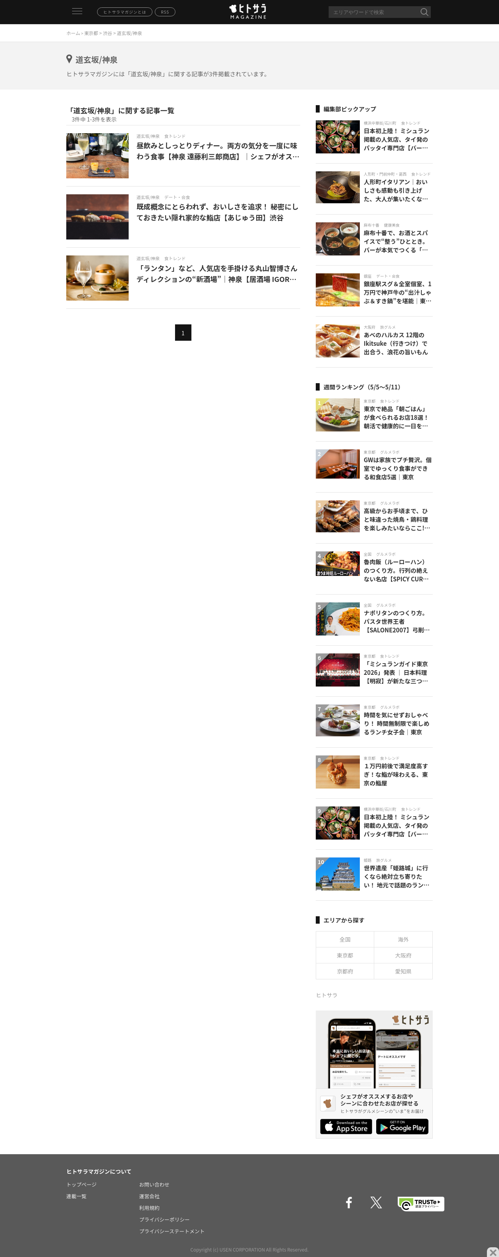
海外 (403, 939)
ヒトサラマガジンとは (124, 12)
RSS (165, 12)
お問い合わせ (154, 1184)
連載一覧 (76, 1196)
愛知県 (403, 971)
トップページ (81, 1184)
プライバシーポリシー (164, 1219)
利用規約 (149, 1207)
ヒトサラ (327, 995)
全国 (345, 939)
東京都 (91, 33)
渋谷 (107, 33)
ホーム (73, 33)
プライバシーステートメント (172, 1231)
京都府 (345, 971)
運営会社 (149, 1196)
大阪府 (403, 955)
